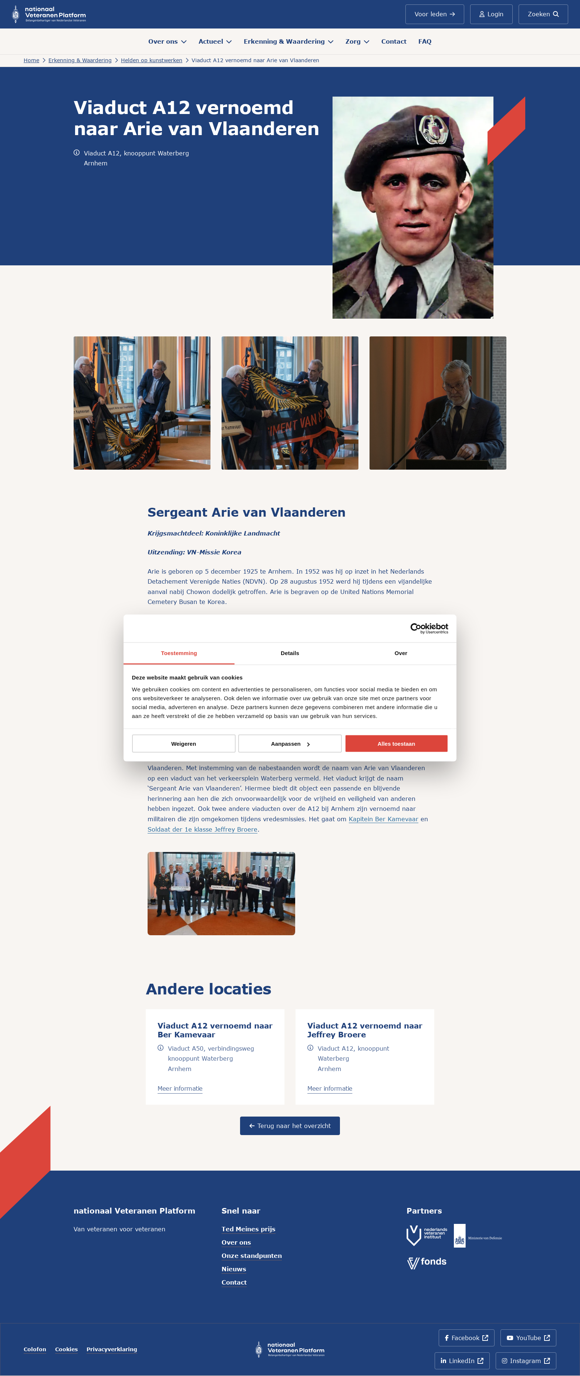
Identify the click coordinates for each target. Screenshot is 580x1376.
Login (491, 13)
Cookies (66, 1349)
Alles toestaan (396, 744)
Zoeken (543, 13)
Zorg (357, 41)
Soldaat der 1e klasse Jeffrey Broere (202, 829)
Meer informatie (180, 1088)
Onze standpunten (252, 1255)
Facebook (469, 1340)
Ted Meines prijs (249, 1228)
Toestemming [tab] (179, 653)
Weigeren (183, 744)
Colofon (35, 1349)
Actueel (215, 41)
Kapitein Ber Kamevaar (383, 818)
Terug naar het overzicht (290, 1125)
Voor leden (435, 13)
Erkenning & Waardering (289, 41)
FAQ (425, 41)
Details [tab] (290, 653)
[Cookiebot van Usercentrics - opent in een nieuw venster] (416, 628)
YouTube (530, 1340)
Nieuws (234, 1268)
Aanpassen (290, 744)
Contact (394, 41)
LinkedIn (464, 1363)
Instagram (529, 1363)
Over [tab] (401, 653)
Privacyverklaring (112, 1349)
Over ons (167, 41)
